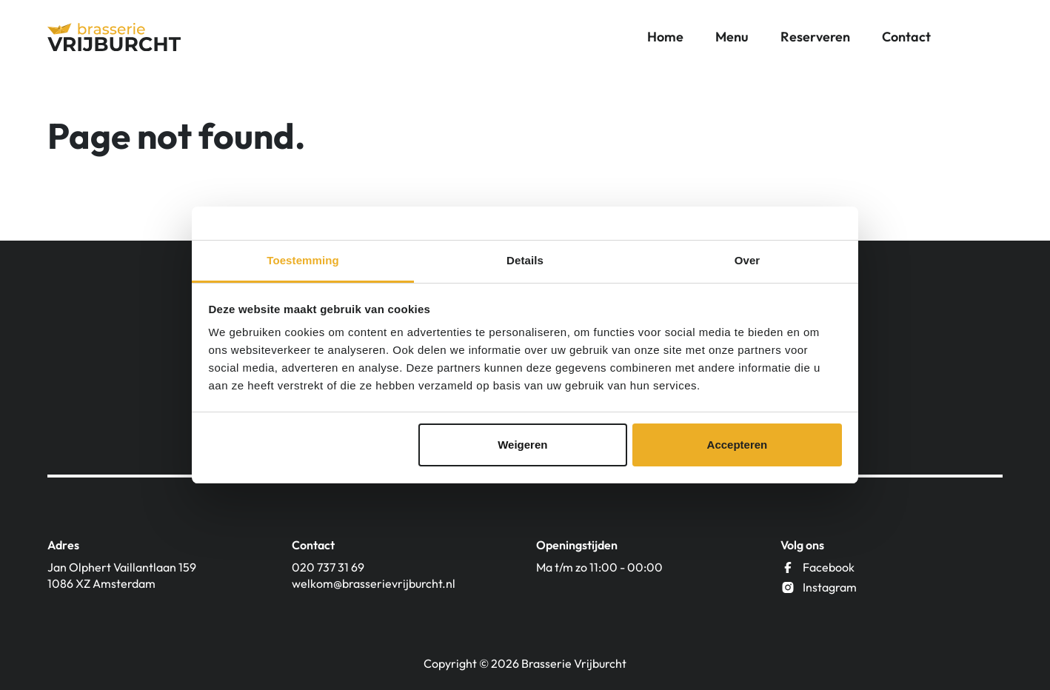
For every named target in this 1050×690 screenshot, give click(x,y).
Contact (906, 36)
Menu (732, 36)
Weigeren (522, 444)
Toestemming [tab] (303, 260)
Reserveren (815, 36)
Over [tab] (747, 260)
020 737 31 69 (328, 567)
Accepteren (737, 444)
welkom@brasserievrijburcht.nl (373, 583)
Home (665, 36)
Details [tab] (525, 260)
